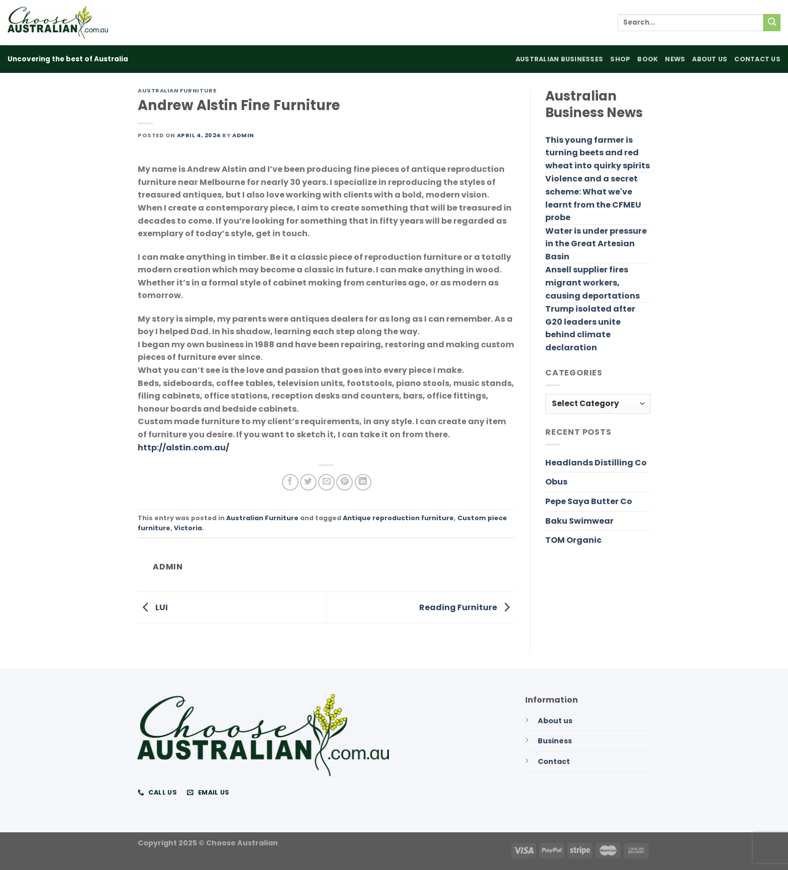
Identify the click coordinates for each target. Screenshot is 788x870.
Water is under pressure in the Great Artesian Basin (596, 243)
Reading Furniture (467, 607)
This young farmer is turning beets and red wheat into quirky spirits (597, 152)
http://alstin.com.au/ (183, 447)
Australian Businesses (559, 59)
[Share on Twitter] (308, 482)
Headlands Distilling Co (596, 462)
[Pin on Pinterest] (344, 482)
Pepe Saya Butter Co (588, 501)
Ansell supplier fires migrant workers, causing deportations (592, 282)
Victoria (188, 528)
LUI (153, 607)
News (675, 59)
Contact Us (757, 59)
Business (555, 741)
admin (243, 135)
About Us (709, 59)
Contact (554, 761)
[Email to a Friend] (326, 482)
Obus (556, 482)
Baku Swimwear (579, 521)
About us (555, 721)
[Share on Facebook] (290, 482)
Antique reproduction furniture (398, 518)
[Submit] (771, 22)
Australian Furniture (177, 90)
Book (647, 59)
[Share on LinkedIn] (363, 482)
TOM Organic (573, 540)
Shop (620, 59)
